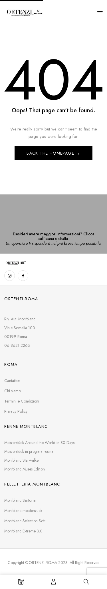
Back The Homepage (51, 153)
